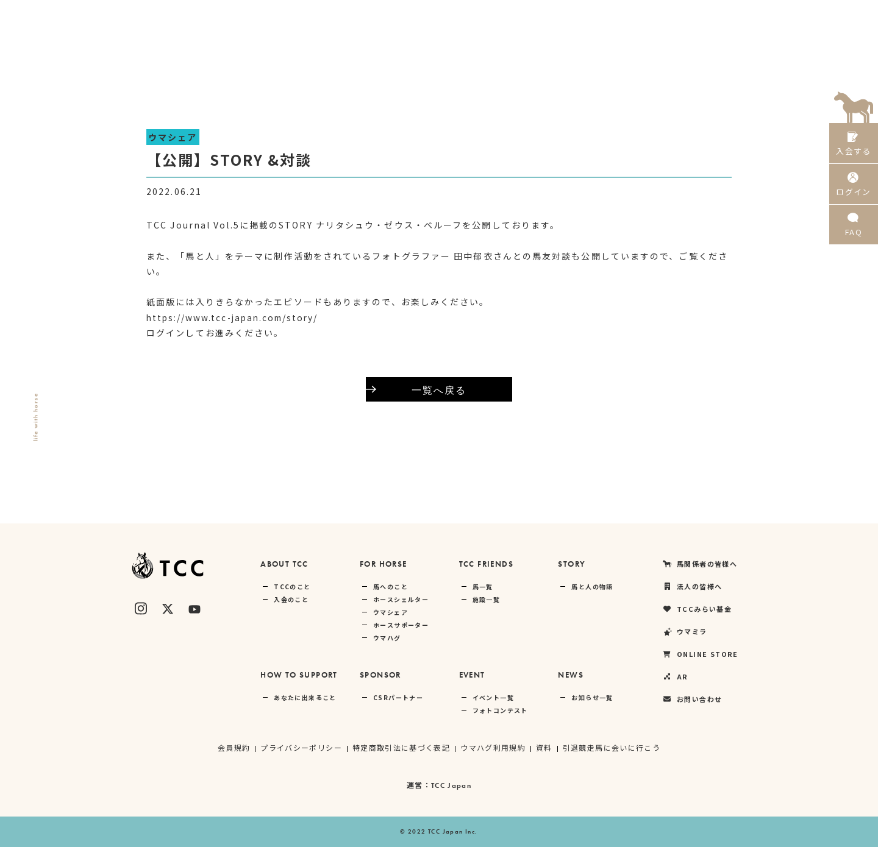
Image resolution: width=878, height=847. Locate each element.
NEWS (571, 675)
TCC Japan (451, 785)
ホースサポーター (401, 624)
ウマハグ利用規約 (493, 747)
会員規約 (233, 747)
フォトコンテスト (500, 710)
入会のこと (291, 599)
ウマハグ (387, 637)
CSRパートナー (398, 697)
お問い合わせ (692, 699)
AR (802, 15)
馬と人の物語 (592, 586)
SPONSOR (380, 675)
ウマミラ (676, 15)
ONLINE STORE (745, 15)
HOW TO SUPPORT (299, 675)
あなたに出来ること (305, 697)
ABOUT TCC (284, 564)
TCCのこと (292, 586)
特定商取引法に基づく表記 (401, 747)
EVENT (472, 675)
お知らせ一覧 (592, 697)
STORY (571, 564)
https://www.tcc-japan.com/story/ (235, 317)
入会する (853, 145)
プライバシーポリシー (300, 747)
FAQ (853, 231)
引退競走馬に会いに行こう (612, 747)
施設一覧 (487, 599)
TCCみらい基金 (609, 15)
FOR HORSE (383, 564)
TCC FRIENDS (486, 564)
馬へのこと (390, 586)
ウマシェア (390, 612)
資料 (545, 747)
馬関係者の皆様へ (458, 15)
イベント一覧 (493, 697)
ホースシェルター (401, 599)
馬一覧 (483, 586)
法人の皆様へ (537, 15)
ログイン (853, 188)
